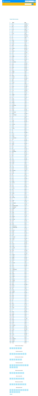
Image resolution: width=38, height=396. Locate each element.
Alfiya (13, 106)
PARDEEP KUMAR (15, 205)
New (13, 330)
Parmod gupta (14, 114)
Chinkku (13, 208)
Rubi (13, 311)
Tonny (13, 326)
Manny (13, 258)
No (12, 37)
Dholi (13, 173)
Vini (12, 299)
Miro (13, 79)
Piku (13, 116)
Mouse (13, 292)
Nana (13, 86)
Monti (13, 143)
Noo (12, 158)
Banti (13, 295)
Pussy (13, 78)
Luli (12, 97)
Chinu (13, 60)
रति (12, 300)
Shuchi (13, 285)
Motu (13, 75)
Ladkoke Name (14, 269)
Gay (12, 30)
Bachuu (13, 182)
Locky (13, 41)
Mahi (13, 272)
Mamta (13, 102)
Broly (13, 342)
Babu (13, 40)
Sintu (13, 296)
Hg (12, 117)
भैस (12, 148)
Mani (13, 57)
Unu (12, 177)
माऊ (12, 147)
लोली (13, 249)
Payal (13, 163)
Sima (13, 186)
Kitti (12, 68)
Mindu (13, 181)
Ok (12, 228)
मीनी (12, 306)
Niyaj (13, 171)
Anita (13, 167)
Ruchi (13, 95)
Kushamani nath (14, 227)
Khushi (13, 341)
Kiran (13, 220)
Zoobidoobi (14, 338)
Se (12, 129)
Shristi (13, 72)
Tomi (13, 90)
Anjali (13, 110)
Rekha (13, 193)
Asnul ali (13, 219)
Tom (13, 52)
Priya (13, 109)
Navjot (13, 200)
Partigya (13, 280)
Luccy (13, 277)
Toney (13, 162)
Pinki (13, 121)
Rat (12, 242)
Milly (13, 152)
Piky (13, 178)
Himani (13, 268)
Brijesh (13, 71)
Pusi (13, 63)
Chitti (13, 44)
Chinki (13, 101)
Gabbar (13, 276)
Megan (13, 257)
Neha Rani (13, 170)
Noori (13, 287)
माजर (13, 83)
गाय (12, 34)
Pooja (13, 196)
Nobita (13, 56)
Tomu (13, 266)
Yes (12, 154)
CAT (13, 235)
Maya (13, 284)
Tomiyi (13, 136)
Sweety (13, 48)
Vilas (13, 125)
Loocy (13, 322)
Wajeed (13, 216)
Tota (13, 166)
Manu (13, 135)
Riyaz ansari (14, 105)
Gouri (13, 192)
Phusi (13, 224)
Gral (13, 185)
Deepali (13, 291)
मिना (12, 155)
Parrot (13, 243)
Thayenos (13, 325)
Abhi (13, 211)
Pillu (13, 59)
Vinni (13, 190)
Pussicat (13, 262)
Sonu (13, 265)
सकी (12, 303)
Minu (13, 45)
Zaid (13, 315)
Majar (13, 314)
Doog (13, 120)
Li (12, 140)
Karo (13, 333)
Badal (13, 212)
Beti (12, 139)
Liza (12, 253)
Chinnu (13, 238)
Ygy (12, 261)
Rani (13, 64)
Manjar (13, 94)
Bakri (13, 67)
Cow (13, 29)
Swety (13, 337)
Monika (13, 76)
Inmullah (13, 247)
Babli (13, 209)
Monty (13, 113)
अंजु (12, 288)
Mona (13, 250)
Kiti (12, 132)
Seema (13, 128)
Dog (12, 25)
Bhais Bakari (14, 151)
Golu (13, 204)
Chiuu (13, 133)
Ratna (13, 319)
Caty (13, 201)
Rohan (13, 82)
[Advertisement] (19, 11)
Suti (12, 189)
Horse (13, 334)
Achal (13, 234)
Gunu (13, 98)
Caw (13, 159)
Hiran (13, 33)
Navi (13, 87)
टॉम (12, 174)
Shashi (13, 281)
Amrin (13, 231)
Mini (12, 49)
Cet (12, 91)
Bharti (13, 144)
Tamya (13, 239)
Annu (13, 323)
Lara (13, 318)
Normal (13, 230)
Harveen (13, 124)
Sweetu (13, 254)
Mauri (13, 215)
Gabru (13, 307)
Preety (13, 273)
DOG (13, 223)
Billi (12, 26)
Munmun (13, 197)
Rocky (13, 329)
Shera (13, 304)
